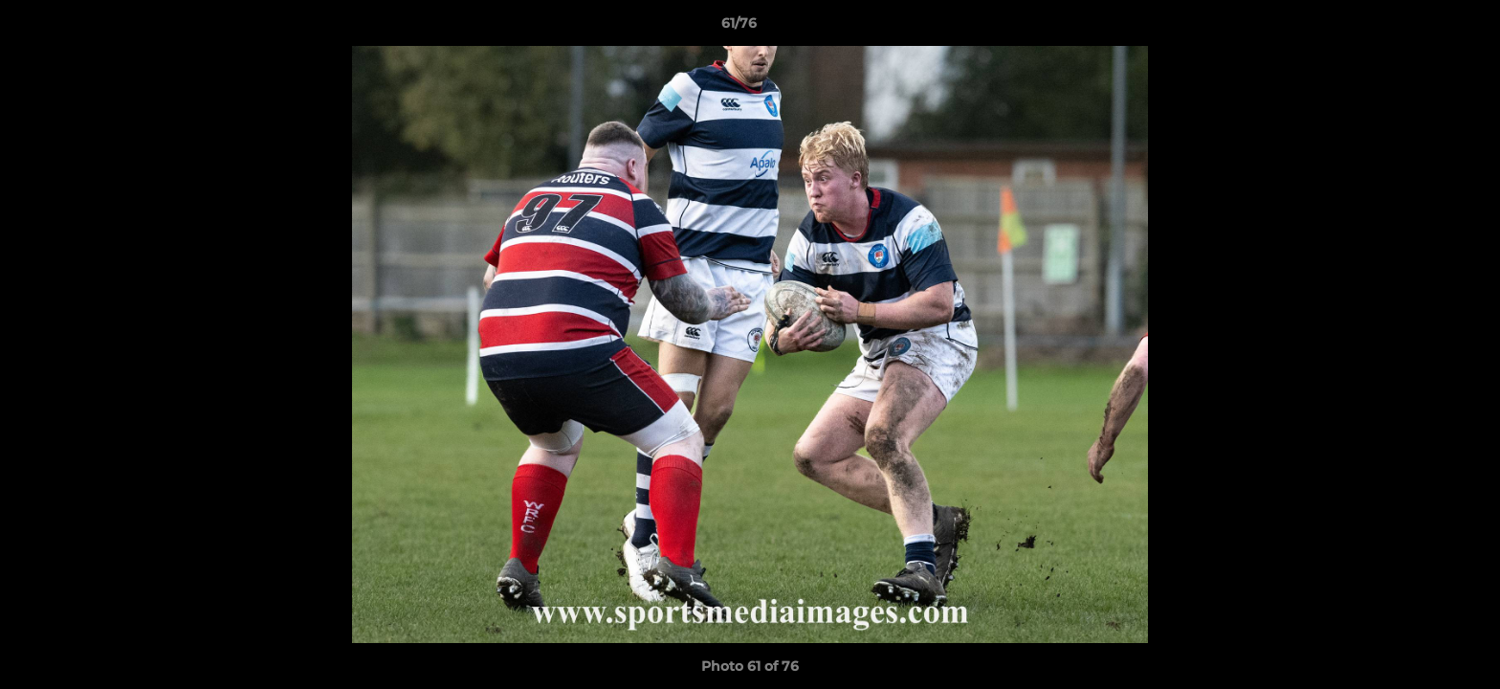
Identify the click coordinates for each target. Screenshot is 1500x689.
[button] (1419, 27)
